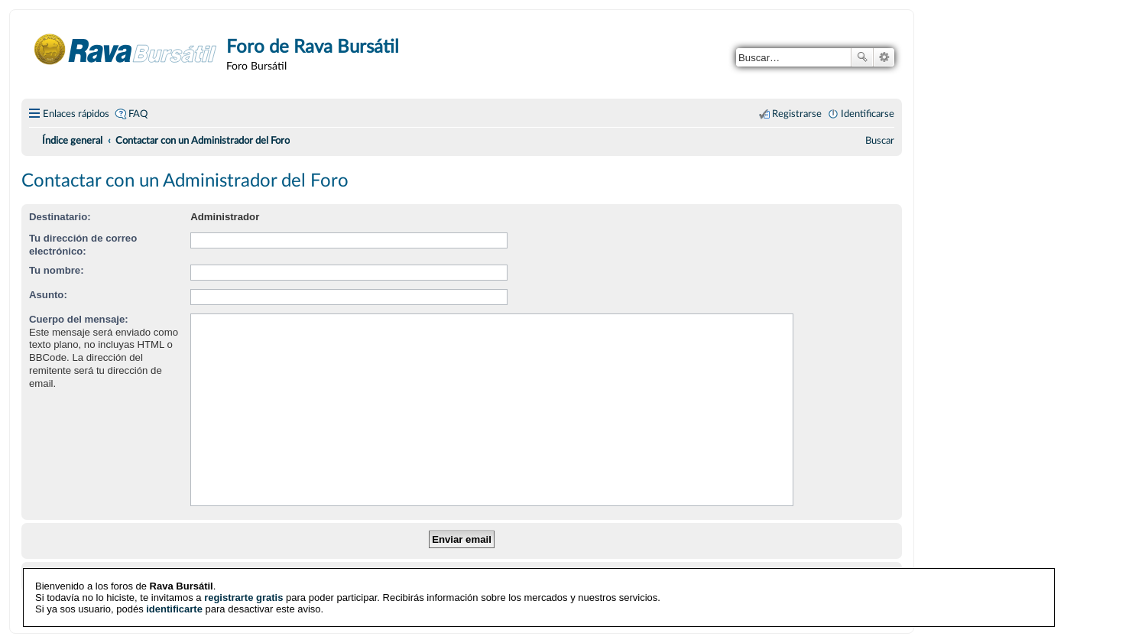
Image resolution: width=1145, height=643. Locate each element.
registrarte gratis (243, 597)
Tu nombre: (56, 270)
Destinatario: (60, 216)
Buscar (862, 57)
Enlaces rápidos (76, 114)
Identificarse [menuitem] (867, 114)
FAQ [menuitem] (138, 114)
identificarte (174, 609)
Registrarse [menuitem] (797, 114)
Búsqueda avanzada (884, 57)
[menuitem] (879, 140)
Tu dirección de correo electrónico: (83, 244)
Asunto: (48, 294)
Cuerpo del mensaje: (78, 319)
